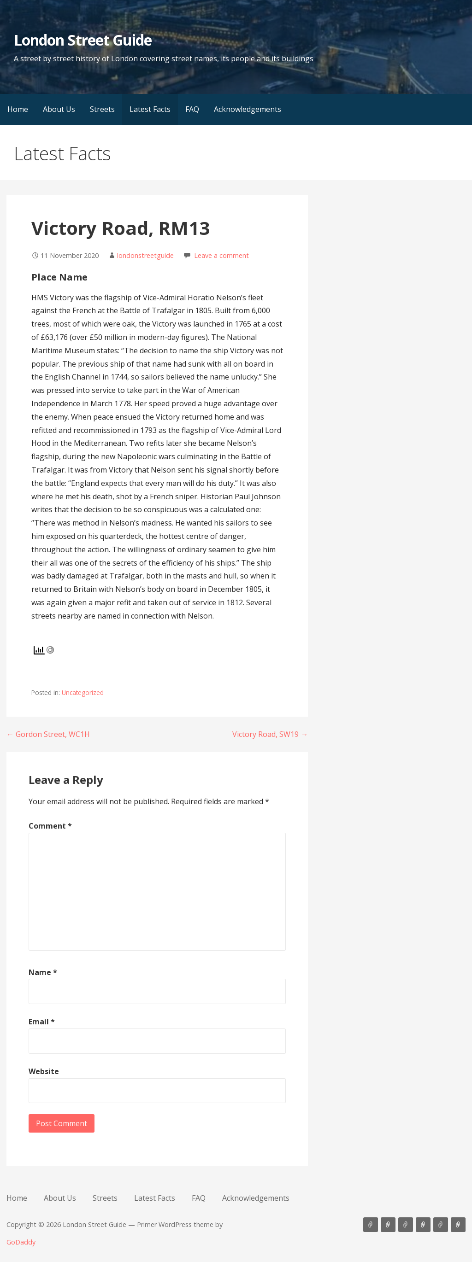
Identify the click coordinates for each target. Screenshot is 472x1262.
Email (42, 1022)
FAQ (192, 109)
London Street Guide (83, 40)
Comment (50, 826)
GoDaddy (20, 1242)
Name (43, 972)
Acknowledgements (247, 109)
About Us (59, 109)
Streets (102, 109)
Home (17, 109)
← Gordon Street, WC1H (48, 734)
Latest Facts (150, 109)
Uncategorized (83, 692)
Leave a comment (221, 255)
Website (44, 1071)
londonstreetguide (145, 255)
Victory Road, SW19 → (270, 734)
